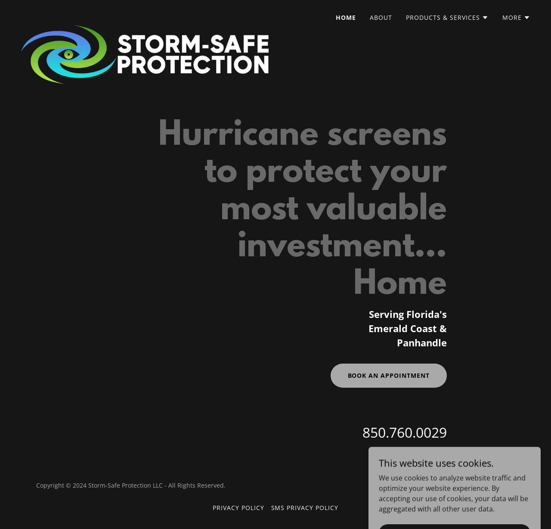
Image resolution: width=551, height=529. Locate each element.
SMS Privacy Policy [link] (305, 508)
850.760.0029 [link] (404, 432)
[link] (145, 15)
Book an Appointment (389, 375)
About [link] (381, 17)
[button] (447, 17)
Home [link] (346, 17)
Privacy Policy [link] (238, 508)
